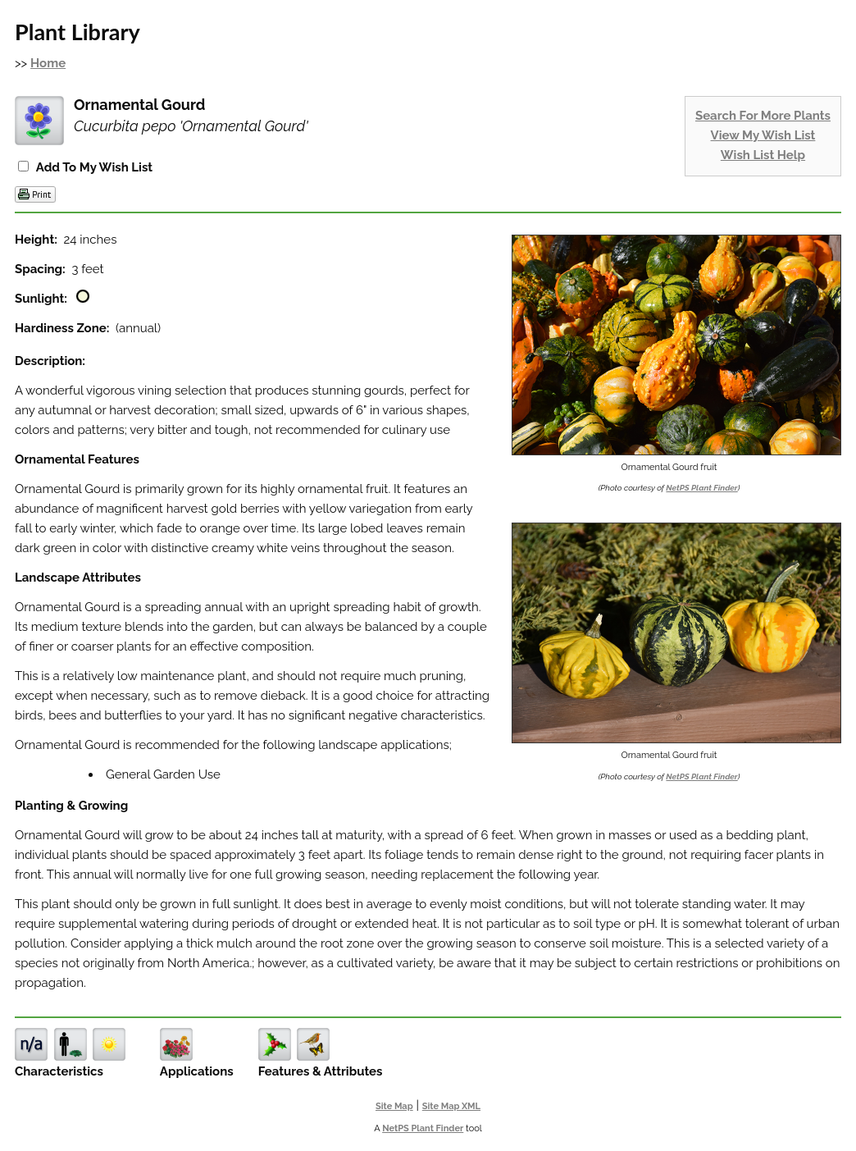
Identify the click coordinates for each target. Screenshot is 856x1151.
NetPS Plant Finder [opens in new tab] (422, 1128)
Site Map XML (451, 1106)
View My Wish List (763, 135)
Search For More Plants (763, 115)
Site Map (394, 1106)
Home (48, 63)
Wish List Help (763, 155)
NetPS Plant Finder (701, 487)
